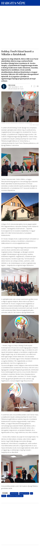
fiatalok (3, 496)
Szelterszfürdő (14, 493)
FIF (31, 493)
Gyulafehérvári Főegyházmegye (15, 496)
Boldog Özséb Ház (24, 493)
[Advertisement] (20, 16)
